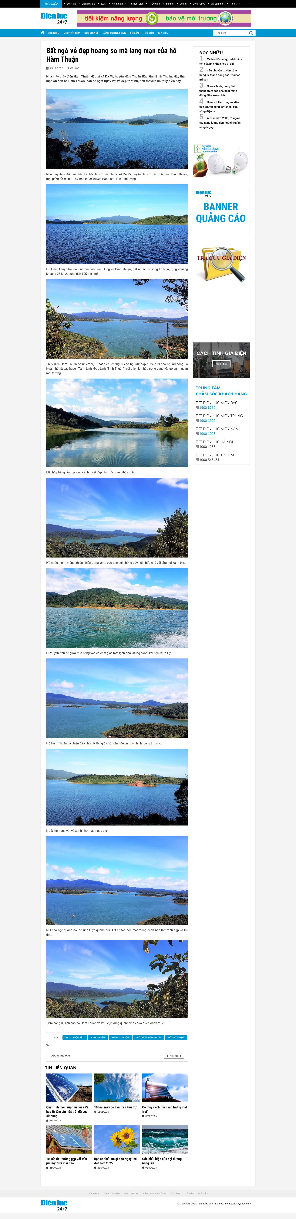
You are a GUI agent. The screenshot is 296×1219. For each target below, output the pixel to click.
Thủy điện (154, 3)
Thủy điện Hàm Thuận (148, 1037)
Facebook (175, 1056)
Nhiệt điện (117, 3)
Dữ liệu (149, 33)
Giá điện (163, 33)
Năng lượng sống (114, 33)
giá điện (170, 3)
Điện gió (71, 3)
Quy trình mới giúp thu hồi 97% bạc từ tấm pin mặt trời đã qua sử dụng (67, 1111)
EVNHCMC (199, 3)
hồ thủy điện (176, 1037)
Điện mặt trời (88, 3)
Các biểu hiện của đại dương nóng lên (162, 1161)
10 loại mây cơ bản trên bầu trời (115, 1107)
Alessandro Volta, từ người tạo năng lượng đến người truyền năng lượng (219, 123)
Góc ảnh (135, 33)
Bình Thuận (98, 1037)
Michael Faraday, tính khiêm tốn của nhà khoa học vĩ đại (220, 61)
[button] (239, 3)
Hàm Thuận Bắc (75, 1037)
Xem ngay (221, 363)
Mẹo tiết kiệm (71, 33)
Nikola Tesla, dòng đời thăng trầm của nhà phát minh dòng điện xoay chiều (218, 91)
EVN (103, 3)
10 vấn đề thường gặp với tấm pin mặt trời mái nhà (66, 1161)
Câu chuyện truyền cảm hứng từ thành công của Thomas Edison (219, 75)
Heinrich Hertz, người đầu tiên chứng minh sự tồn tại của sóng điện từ (219, 107)
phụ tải (183, 3)
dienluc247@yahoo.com (237, 1203)
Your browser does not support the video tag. (221, 313)
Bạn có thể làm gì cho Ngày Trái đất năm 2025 (116, 1161)
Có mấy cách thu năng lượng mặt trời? (164, 1109)
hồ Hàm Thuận (120, 1037)
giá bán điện (217, 3)
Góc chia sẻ (91, 33)
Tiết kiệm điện (135, 3)
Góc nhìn (53, 33)
